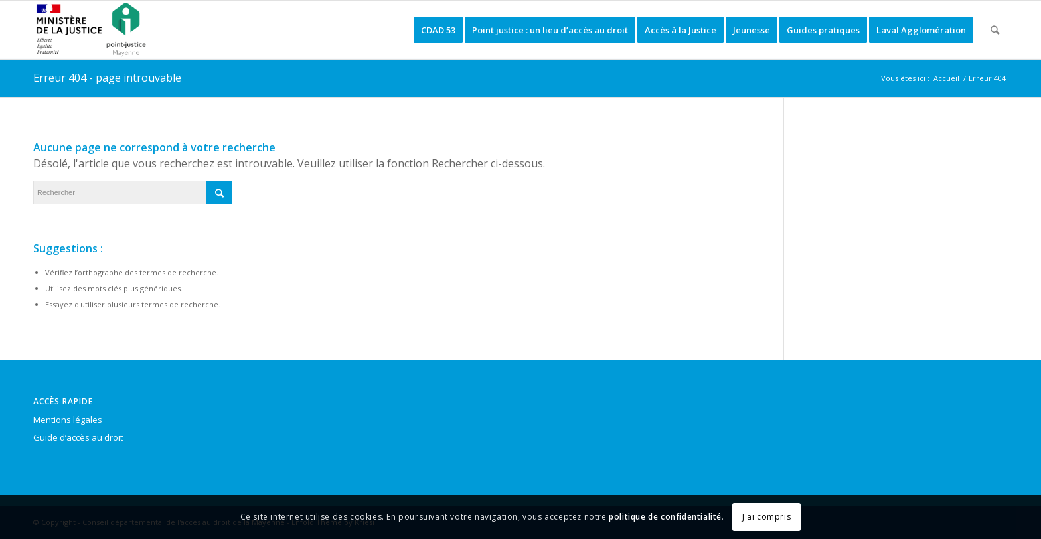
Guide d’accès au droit (78, 437)
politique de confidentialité (665, 516)
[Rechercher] (995, 30)
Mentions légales (67, 419)
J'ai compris (766, 516)
